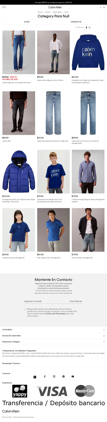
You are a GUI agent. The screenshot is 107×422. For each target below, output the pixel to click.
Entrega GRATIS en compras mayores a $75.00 (53, 2)
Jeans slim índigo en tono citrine (50, 80)
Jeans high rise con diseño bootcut (16, 83)
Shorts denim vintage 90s (82, 258)
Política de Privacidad (55, 314)
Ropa (48, 12)
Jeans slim (6, 141)
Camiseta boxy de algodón (13, 258)
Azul (66, 12)
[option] (53, 3)
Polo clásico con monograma (48, 258)
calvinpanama (41, 12)
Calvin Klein (57, 12)
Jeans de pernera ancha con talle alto (52, 141)
